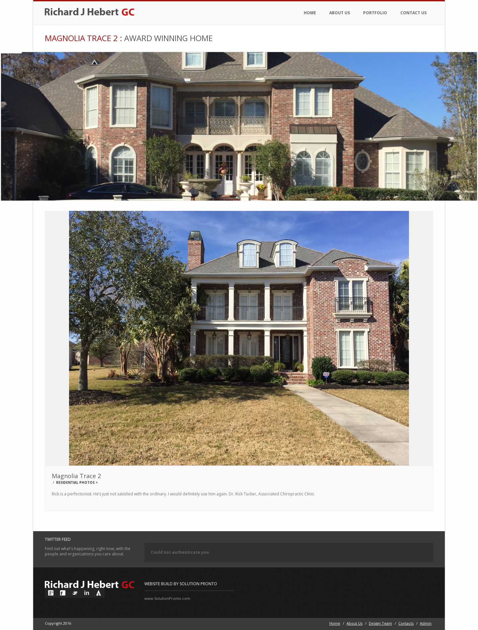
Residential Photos (75, 482)
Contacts (406, 623)
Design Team (380, 623)
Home (310, 13)
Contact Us (413, 13)
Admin (426, 623)
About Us (339, 13)
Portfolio (375, 13)
